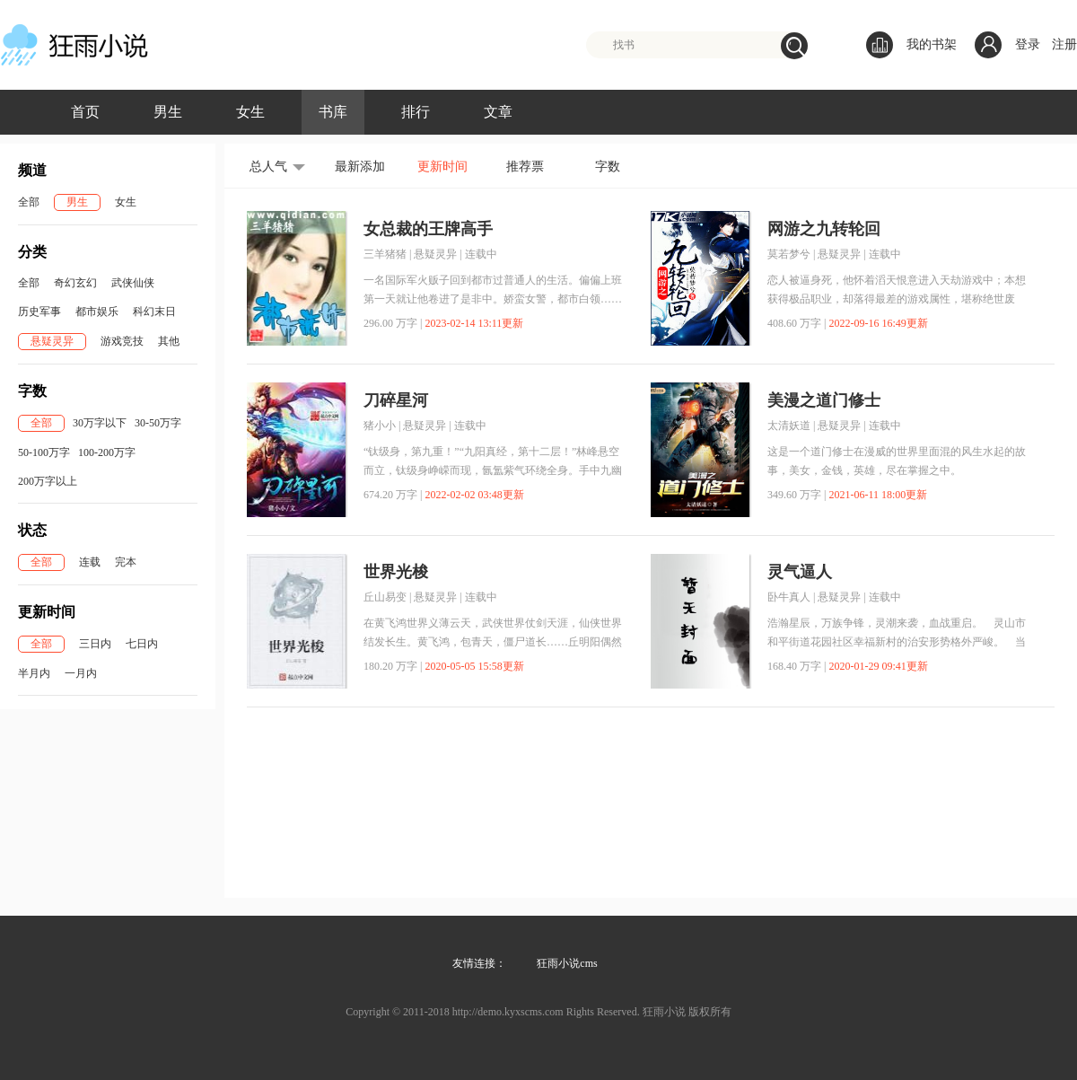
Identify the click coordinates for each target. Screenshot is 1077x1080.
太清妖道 (788, 425)
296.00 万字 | (392, 323)
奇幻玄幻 (75, 283)
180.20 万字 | (392, 666)
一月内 (81, 673)
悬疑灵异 (52, 341)
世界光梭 (395, 572)
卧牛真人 (788, 597)
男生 (167, 111)
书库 (333, 111)
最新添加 (360, 166)
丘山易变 (385, 597)
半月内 (34, 673)
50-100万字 (44, 452)
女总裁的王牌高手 (428, 229)
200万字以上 (47, 481)
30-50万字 (158, 423)
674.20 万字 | (392, 494)
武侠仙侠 (132, 283)
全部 (28, 202)
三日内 (95, 643)
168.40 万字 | (796, 666)
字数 (607, 166)
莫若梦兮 (788, 254)
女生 (250, 111)
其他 (169, 341)
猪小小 (379, 425)
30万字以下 (100, 423)
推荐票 (525, 166)
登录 (1027, 44)
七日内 (142, 643)
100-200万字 (107, 452)
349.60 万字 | (796, 494)
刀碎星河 (395, 400)
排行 (415, 111)
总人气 (268, 166)
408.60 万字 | (796, 323)
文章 (498, 111)
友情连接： (479, 963)
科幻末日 (154, 311)
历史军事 (39, 311)
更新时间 (442, 166)
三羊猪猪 (385, 254)
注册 (1064, 44)
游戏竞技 (122, 341)
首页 (85, 111)
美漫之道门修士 (823, 400)
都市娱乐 (96, 311)
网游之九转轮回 (823, 229)
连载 (90, 562)
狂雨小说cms (567, 963)
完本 (125, 562)
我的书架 (911, 44)
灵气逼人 (799, 572)
